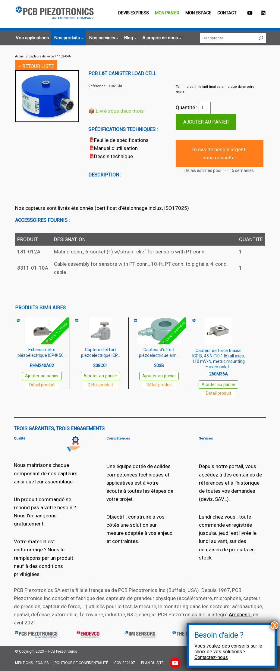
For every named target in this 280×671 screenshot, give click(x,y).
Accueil (20, 56)
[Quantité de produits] (205, 108)
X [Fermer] (274, 625)
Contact (227, 13)
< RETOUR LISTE (36, 66)
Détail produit (42, 384)
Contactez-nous (211, 657)
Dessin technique (113, 156)
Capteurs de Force (41, 56)
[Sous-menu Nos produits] (68, 38)
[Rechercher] (261, 38)
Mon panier (167, 13)
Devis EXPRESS (133, 13)
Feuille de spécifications (121, 140)
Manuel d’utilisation (116, 148)
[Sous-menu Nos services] (103, 38)
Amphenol (240, 614)
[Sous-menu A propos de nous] (161, 38)
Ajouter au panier (206, 122)
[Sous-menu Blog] (129, 38)
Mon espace (198, 13)
